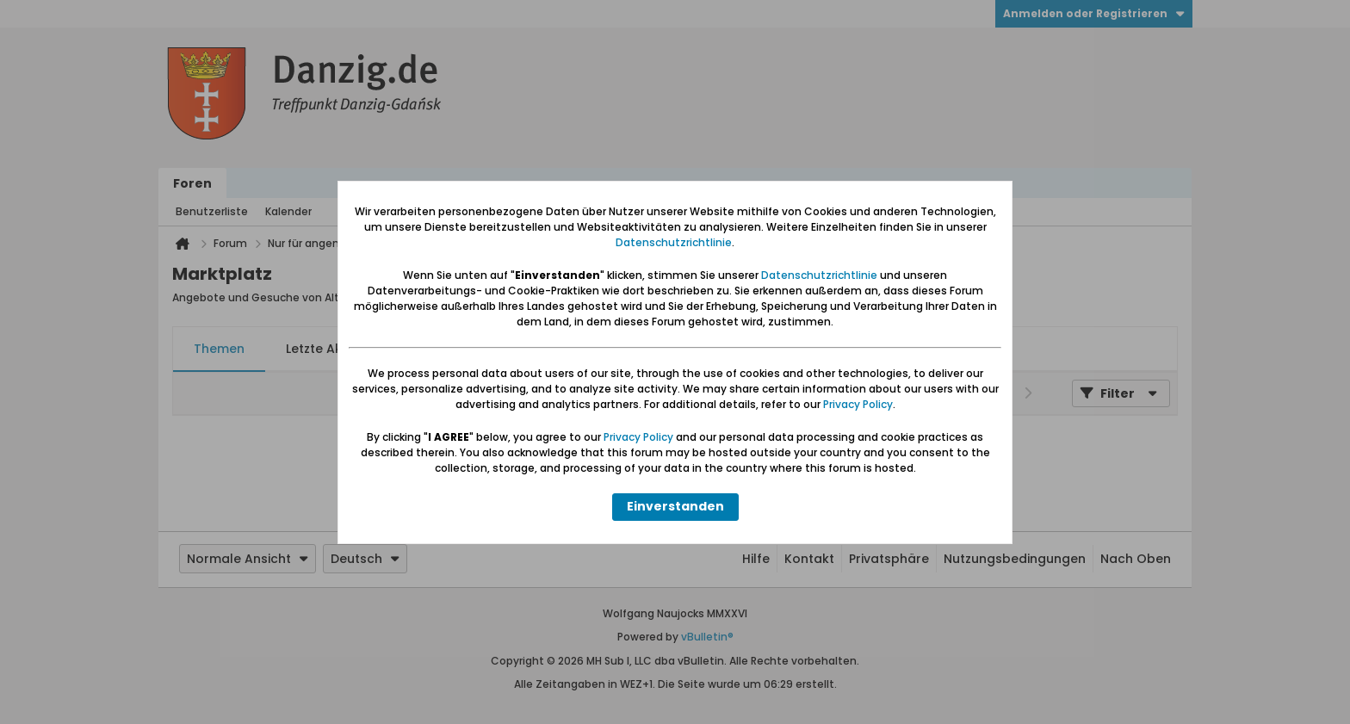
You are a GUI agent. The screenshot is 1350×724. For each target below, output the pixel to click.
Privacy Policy (858, 404)
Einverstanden (675, 506)
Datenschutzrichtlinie (674, 242)
